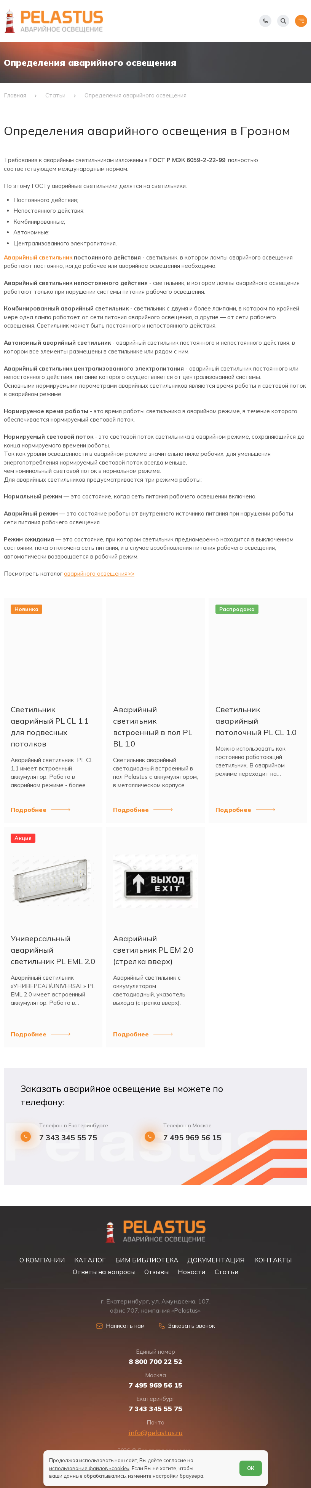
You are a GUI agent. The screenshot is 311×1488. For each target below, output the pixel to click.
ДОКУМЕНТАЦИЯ (216, 1260)
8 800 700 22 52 (155, 1362)
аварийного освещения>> (99, 573)
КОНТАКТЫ (273, 1260)
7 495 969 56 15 (192, 1137)
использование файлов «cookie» (89, 1468)
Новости (191, 1272)
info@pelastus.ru (156, 1432)
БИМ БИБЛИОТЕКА (146, 1260)
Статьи (226, 1272)
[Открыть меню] (301, 21)
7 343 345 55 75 (68, 1137)
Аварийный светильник (38, 257)
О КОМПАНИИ (42, 1260)
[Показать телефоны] (265, 21)
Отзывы (156, 1272)
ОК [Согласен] (250, 1468)
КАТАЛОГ (90, 1260)
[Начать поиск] (283, 21)
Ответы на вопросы (104, 1272)
